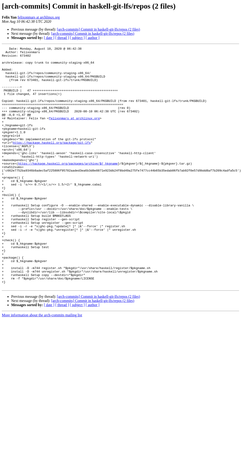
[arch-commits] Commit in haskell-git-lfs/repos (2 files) (98, 29)
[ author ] (93, 38)
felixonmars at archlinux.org (39, 17)
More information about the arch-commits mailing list (42, 363)
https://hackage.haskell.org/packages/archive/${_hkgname (68, 187)
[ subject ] (77, 38)
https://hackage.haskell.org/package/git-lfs (52, 162)
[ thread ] (62, 38)
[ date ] (49, 38)
